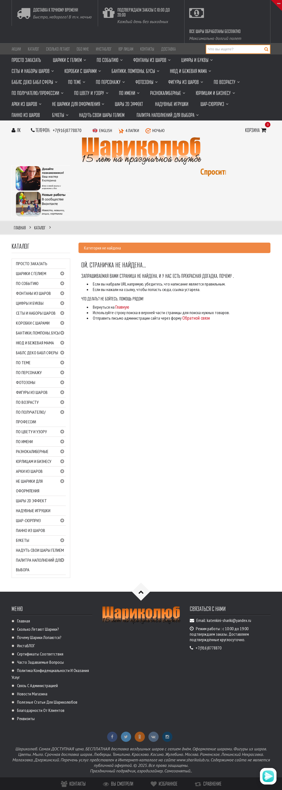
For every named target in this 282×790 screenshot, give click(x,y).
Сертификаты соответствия (40, 654)
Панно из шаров (30, 530)
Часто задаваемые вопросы (40, 662)
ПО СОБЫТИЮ (41, 283)
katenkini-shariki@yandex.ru (229, 620)
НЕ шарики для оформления (41, 485)
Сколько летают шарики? (38, 629)
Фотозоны (41, 382)
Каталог (33, 49)
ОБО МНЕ (83, 49)
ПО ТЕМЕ (41, 362)
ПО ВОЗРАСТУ (41, 402)
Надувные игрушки (33, 510)
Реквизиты (26, 718)
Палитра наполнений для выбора (41, 564)
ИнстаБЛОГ (104, 49)
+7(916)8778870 (67, 130)
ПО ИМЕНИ (41, 441)
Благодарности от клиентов (40, 710)
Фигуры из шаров (41, 392)
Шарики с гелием (41, 273)
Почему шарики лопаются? (39, 637)
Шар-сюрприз (41, 520)
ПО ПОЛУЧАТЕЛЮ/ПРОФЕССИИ (41, 416)
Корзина (256, 130)
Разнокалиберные (41, 451)
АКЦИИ (16, 49)
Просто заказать (31, 263)
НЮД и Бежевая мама (41, 343)
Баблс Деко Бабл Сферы (41, 352)
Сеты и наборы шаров (41, 313)
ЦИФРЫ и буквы (41, 303)
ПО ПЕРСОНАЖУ (41, 372)
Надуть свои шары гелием (40, 550)
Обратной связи (196, 318)
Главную (122, 307)
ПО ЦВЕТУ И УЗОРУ (41, 431)
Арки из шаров (41, 471)
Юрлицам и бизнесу (41, 461)
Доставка (168, 49)
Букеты (41, 540)
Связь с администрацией (37, 685)
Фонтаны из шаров (41, 293)
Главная (23, 621)
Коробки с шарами (41, 323)
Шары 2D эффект (31, 500)
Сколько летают (58, 49)
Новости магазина (32, 693)
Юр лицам (125, 49)
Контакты (147, 49)
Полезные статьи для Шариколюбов (47, 702)
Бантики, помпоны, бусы (41, 333)
